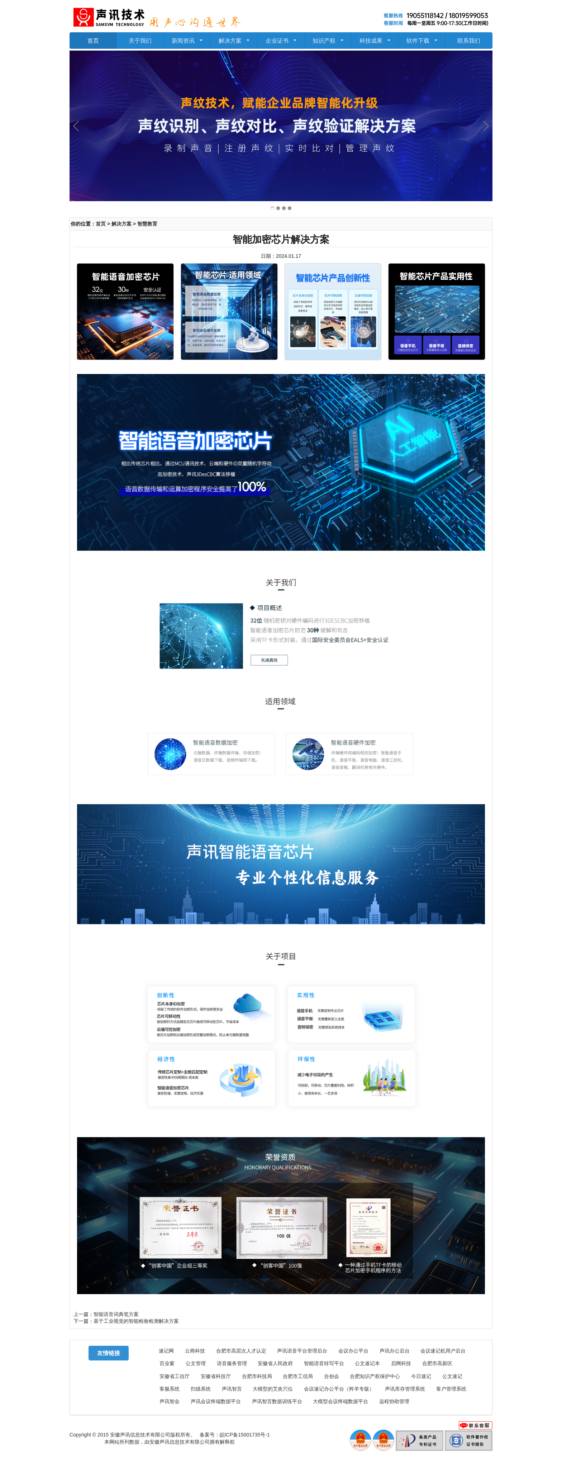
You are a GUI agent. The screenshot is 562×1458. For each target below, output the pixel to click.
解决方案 (233, 38)
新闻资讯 (186, 38)
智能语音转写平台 (324, 1363)
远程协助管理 (394, 1401)
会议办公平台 (353, 1351)
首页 (93, 40)
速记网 (166, 1351)
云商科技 (195, 1351)
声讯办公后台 (395, 1351)
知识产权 (328, 38)
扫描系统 (201, 1389)
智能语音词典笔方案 (116, 1314)
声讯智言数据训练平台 (277, 1401)
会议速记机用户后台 (443, 1351)
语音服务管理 (232, 1363)
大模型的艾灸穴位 (273, 1389)
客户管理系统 (451, 1389)
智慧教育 (147, 224)
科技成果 (375, 38)
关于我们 (140, 40)
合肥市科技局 (257, 1376)
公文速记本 (367, 1363)
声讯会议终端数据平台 (216, 1401)
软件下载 (422, 38)
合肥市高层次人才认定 (241, 1351)
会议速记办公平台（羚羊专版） (339, 1389)
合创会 (331, 1376)
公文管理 (196, 1363)
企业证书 (280, 38)
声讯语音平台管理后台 (302, 1351)
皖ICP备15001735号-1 (245, 1435)
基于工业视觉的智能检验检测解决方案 (136, 1321)
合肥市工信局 (298, 1376)
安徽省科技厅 (216, 1376)
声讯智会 (169, 1401)
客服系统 (169, 1389)
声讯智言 (232, 1389)
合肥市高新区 (437, 1363)
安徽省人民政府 (275, 1363)
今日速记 (421, 1376)
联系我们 (468, 40)
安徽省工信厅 (174, 1376)
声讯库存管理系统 (405, 1389)
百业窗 (167, 1363)
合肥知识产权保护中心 (375, 1376)
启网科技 (401, 1363)
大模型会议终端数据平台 (340, 1401)
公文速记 (452, 1376)
